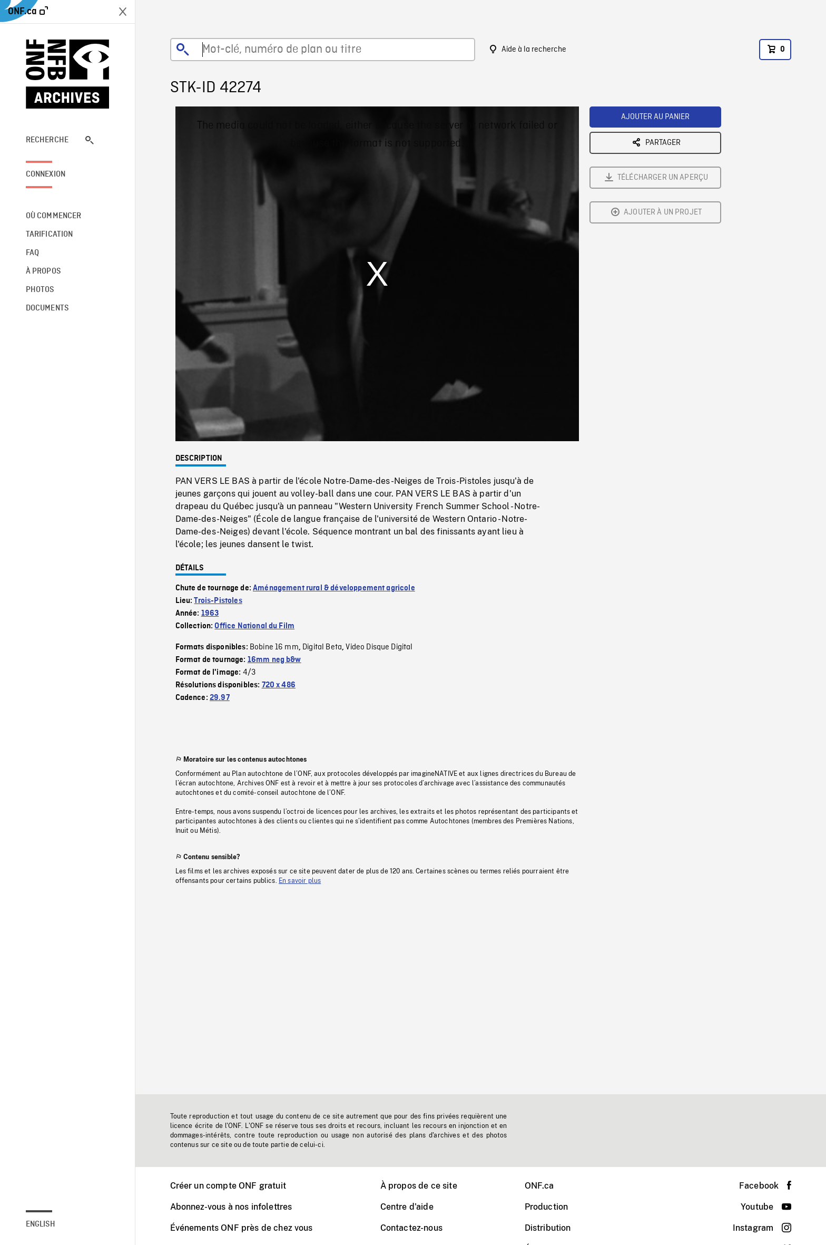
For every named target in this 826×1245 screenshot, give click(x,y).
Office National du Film (254, 626)
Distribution (548, 1228)
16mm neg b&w (274, 660)
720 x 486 (279, 685)
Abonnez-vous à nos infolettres (231, 1207)
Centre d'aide (407, 1207)
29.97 (220, 698)
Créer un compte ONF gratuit (228, 1186)
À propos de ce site (418, 1186)
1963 (210, 613)
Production (546, 1207)
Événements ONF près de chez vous (241, 1228)
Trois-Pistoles (218, 601)
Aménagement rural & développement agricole (334, 588)
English (40, 1224)
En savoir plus (300, 880)
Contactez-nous (411, 1228)
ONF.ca (539, 1186)
